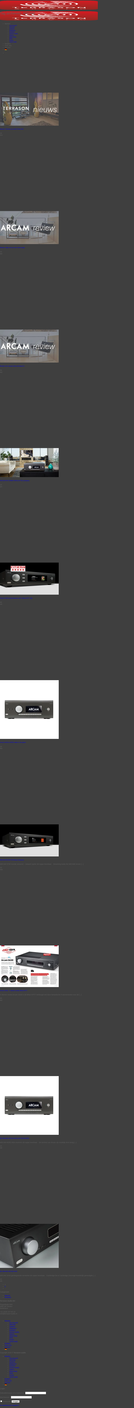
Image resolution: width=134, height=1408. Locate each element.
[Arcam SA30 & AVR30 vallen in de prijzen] (29, 738)
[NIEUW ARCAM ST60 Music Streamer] (29, 856)
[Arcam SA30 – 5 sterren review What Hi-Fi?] (29, 986)
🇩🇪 (6, 49)
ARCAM (12, 27)
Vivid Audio (13, 42)
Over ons (8, 46)
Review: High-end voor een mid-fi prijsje (12, 247)
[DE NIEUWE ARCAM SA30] (29, 1267)
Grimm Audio (13, 34)
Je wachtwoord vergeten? (9, 1405)
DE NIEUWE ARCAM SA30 (8, 1271)
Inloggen (16, 1401)
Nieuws (7, 1295)
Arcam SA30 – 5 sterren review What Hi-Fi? (13, 990)
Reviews (8, 1297)
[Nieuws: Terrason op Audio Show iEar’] (29, 125)
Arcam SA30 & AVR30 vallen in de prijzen (13, 742)
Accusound (13, 25)
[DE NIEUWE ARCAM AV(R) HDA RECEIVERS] (29, 1134)
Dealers (8, 44)
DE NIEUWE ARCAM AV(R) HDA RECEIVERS (14, 1138)
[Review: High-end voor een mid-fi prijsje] (29, 243)
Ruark (11, 40)
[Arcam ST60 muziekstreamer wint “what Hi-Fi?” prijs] (29, 594)
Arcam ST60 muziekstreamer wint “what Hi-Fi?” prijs (16, 598)
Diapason (12, 30)
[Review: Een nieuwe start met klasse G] (29, 362)
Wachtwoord (5, 1397)
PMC (11, 38)
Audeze (11, 29)
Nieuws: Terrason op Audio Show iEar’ (12, 129)
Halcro (11, 35)
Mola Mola (12, 37)
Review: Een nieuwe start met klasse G (12, 366)
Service (7, 47)
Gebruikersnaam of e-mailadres (12, 1393)
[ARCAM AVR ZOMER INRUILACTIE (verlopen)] (29, 476)
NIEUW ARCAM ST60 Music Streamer (12, 860)
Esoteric (12, 32)
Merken (7, 24)
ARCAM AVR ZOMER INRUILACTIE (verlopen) (14, 480)
